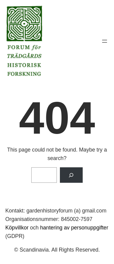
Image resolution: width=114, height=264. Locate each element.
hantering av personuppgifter (74, 228)
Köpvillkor (17, 228)
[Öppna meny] (104, 41)
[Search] (71, 175)
